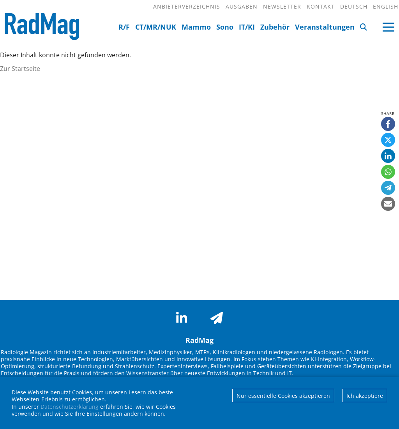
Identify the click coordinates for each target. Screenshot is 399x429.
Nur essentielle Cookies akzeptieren (283, 395)
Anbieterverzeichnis (186, 6)
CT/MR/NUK (155, 27)
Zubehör (275, 27)
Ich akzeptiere (364, 395)
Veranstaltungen (325, 27)
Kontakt (321, 6)
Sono (224, 27)
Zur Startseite (20, 68)
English (385, 6)
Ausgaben (242, 6)
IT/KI (247, 27)
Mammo (196, 27)
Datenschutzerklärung (70, 406)
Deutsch (353, 6)
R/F (124, 27)
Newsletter (282, 6)
